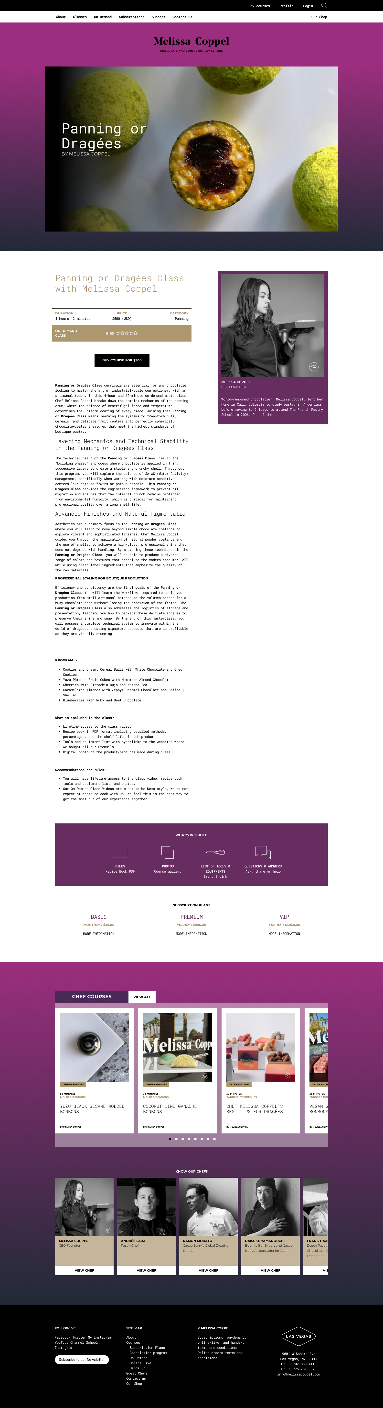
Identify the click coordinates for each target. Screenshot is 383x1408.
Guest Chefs (137, 1373)
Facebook (62, 1337)
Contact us (182, 16)
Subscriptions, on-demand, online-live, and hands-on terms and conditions (222, 1342)
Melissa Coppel (72, 1127)
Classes (80, 16)
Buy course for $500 (122, 360)
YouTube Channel (69, 1342)
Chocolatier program (148, 1352)
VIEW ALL (142, 997)
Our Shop (319, 16)
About (61, 16)
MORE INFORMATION (98, 933)
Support (158, 16)
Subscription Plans (147, 1347)
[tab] (170, 1139)
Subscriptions (131, 16)
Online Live (140, 1363)
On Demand (103, 16)
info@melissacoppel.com (298, 1374)
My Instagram (99, 1337)
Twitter (79, 1337)
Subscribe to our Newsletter (82, 1360)
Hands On (137, 1368)
